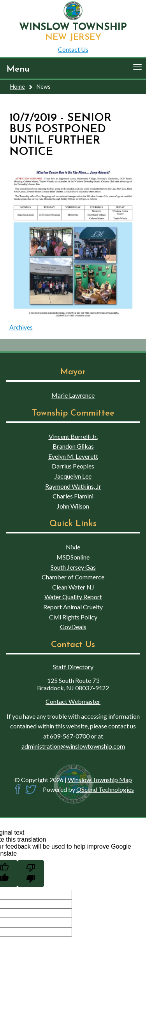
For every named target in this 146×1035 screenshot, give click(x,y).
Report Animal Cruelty (73, 606)
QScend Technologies (105, 789)
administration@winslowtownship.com (73, 746)
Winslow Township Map (100, 779)
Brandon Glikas (73, 446)
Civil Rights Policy (73, 617)
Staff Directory (73, 666)
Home (17, 86)
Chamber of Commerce (73, 577)
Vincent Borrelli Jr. (73, 436)
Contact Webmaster (73, 701)
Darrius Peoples (73, 466)
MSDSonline (73, 557)
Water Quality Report (73, 596)
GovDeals (73, 626)
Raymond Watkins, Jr (73, 486)
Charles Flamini (73, 496)
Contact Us (73, 49)
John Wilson (73, 506)
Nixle (73, 547)
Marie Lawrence (73, 395)
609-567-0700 (70, 736)
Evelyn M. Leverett (73, 456)
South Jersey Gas (73, 567)
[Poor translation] (31, 873)
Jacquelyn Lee (73, 476)
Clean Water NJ (73, 587)
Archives (21, 327)
